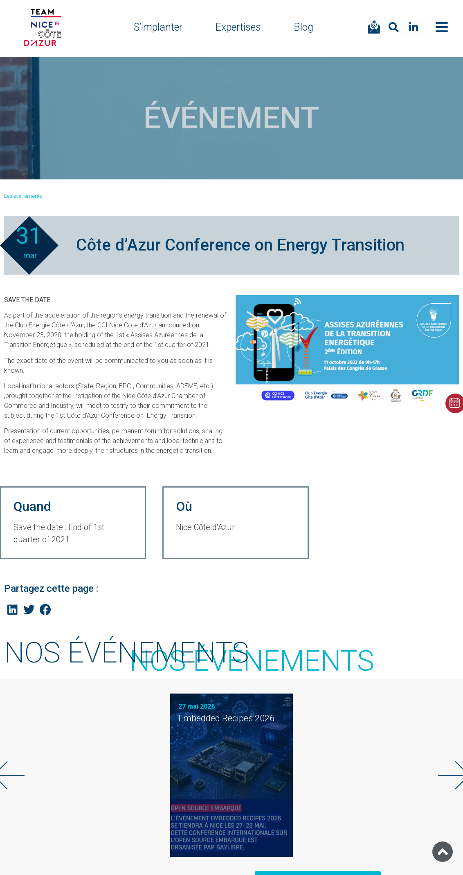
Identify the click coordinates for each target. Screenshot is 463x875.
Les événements (23, 195)
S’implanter (158, 27)
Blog (303, 27)
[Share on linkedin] (12, 610)
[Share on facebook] (45, 610)
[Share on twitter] (29, 610)
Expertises (238, 27)
